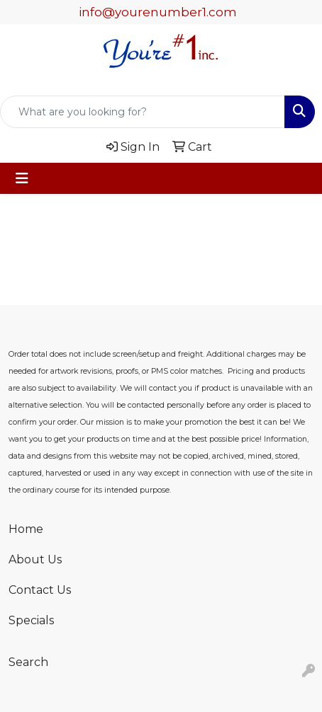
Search (28, 662)
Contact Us (40, 590)
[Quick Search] (142, 112)
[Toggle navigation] (22, 178)
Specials (31, 620)
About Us (35, 559)
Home (26, 529)
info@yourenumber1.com (158, 12)
